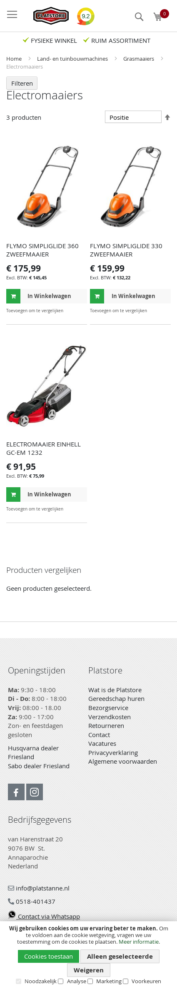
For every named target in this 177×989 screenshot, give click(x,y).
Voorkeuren (146, 981)
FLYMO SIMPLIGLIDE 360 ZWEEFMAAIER (42, 250)
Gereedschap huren (116, 698)
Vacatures (102, 743)
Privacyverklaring (113, 752)
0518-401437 (31, 901)
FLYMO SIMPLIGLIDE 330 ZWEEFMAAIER (126, 250)
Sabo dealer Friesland (39, 766)
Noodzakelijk (41, 981)
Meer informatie (139, 941)
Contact (99, 734)
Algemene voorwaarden (122, 761)
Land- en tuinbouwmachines (73, 58)
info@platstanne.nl (39, 888)
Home (14, 58)
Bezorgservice (108, 707)
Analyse (76, 981)
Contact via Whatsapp (44, 916)
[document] (88, 954)
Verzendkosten (109, 717)
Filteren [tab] (22, 83)
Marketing (109, 981)
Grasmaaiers (139, 58)
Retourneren (106, 725)
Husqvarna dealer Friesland (33, 752)
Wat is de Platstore (115, 690)
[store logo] (47, 15)
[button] (79, 310)
